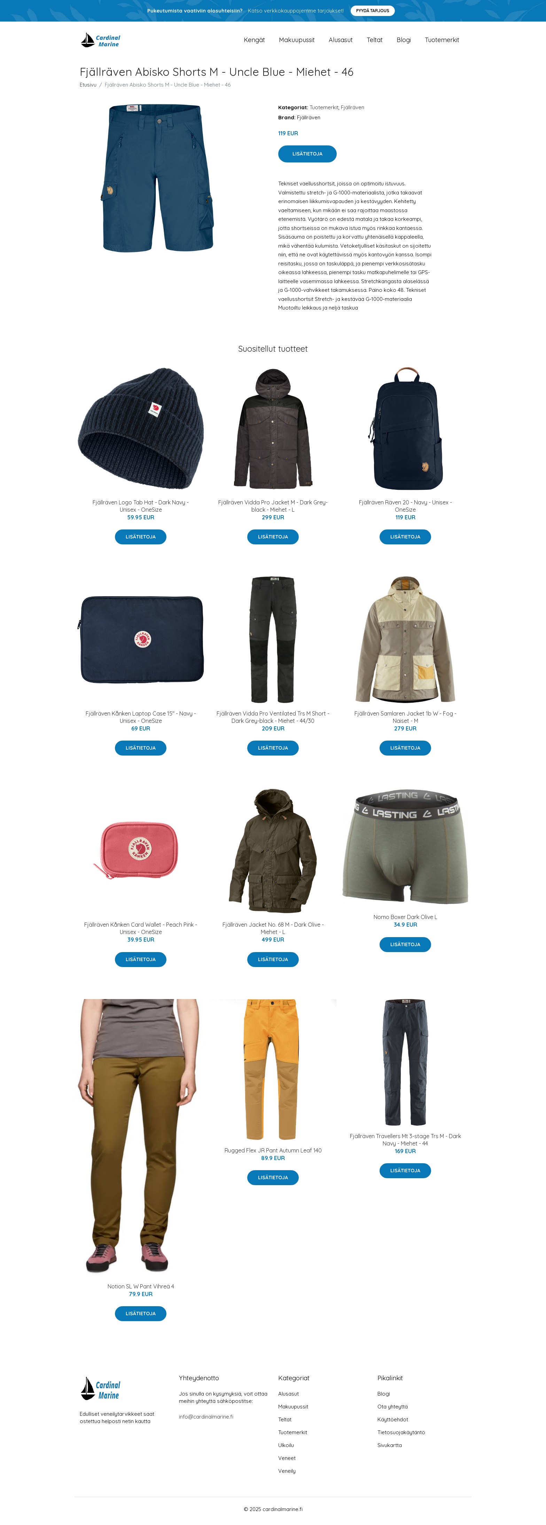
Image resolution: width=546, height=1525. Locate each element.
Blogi (404, 42)
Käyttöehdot (392, 1423)
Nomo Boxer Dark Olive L (405, 920)
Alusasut (341, 42)
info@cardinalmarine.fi (206, 1420)
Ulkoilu (286, 1449)
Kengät (254, 42)
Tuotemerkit (442, 42)
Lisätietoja (307, 157)
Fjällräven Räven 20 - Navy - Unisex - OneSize (405, 509)
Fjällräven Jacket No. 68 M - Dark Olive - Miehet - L (273, 932)
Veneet (287, 1462)
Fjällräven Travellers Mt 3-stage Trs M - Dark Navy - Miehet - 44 (405, 1143)
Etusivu (88, 88)
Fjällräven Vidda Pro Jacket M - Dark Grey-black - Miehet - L (273, 509)
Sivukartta (389, 1449)
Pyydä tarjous (372, 10)
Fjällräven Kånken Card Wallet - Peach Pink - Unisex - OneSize (140, 932)
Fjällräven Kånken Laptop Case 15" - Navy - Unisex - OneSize (141, 720)
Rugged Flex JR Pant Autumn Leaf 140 (273, 1153)
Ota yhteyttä (392, 1410)
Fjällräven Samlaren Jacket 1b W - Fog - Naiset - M (405, 720)
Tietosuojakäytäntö (401, 1436)
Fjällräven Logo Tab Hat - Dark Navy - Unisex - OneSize (141, 509)
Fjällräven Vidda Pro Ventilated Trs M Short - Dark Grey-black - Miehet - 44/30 (273, 720)
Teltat (375, 42)
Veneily (287, 1474)
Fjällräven (352, 110)
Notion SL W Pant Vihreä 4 (141, 1289)
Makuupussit (297, 42)
